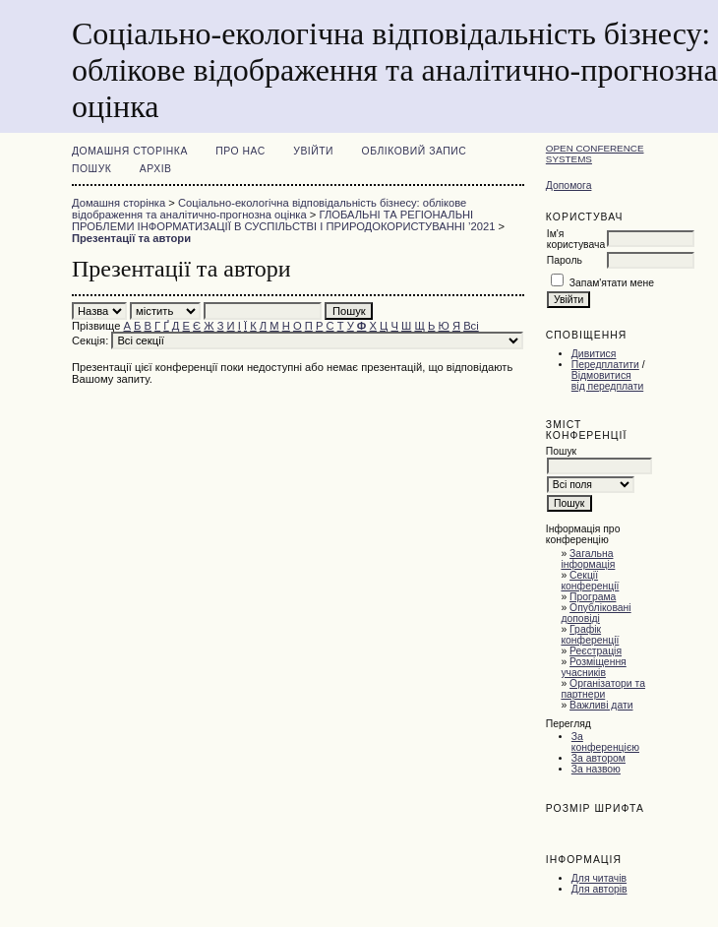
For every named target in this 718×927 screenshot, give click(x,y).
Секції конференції (590, 580)
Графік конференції (590, 635)
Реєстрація (595, 651)
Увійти (313, 151)
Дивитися (594, 353)
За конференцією (605, 742)
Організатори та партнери (603, 689)
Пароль (564, 260)
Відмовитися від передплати (607, 381)
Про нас (240, 151)
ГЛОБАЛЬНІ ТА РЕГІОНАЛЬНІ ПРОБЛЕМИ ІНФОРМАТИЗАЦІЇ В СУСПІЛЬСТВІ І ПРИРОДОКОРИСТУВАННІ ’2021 (283, 220)
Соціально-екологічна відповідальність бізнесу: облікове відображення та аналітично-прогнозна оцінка (269, 208)
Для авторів (599, 889)
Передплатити (605, 364)
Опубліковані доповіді (595, 613)
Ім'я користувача (576, 239)
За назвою (596, 769)
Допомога (569, 185)
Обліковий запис (414, 151)
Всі (471, 326)
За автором (598, 758)
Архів (156, 168)
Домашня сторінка (130, 151)
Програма (592, 596)
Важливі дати (600, 705)
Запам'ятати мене (611, 283)
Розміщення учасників (593, 667)
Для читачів (599, 878)
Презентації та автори (131, 238)
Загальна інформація (588, 559)
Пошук (91, 168)
